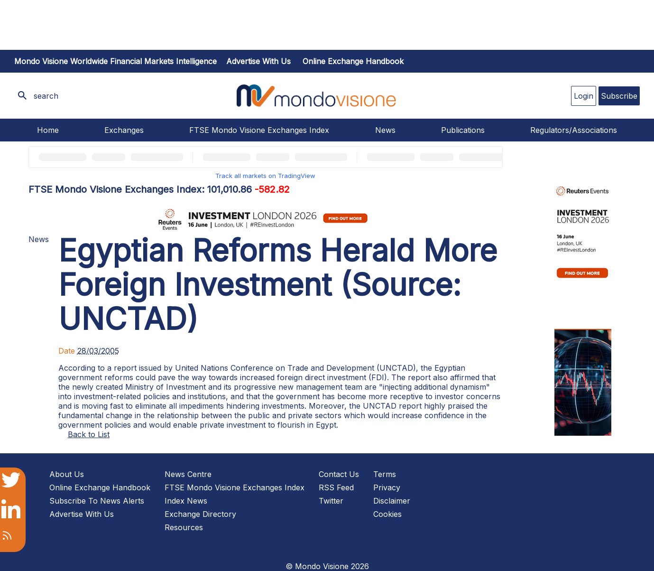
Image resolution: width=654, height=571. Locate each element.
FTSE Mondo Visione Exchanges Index (259, 130)
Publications (463, 130)
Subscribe (619, 96)
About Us (66, 474)
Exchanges (124, 130)
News (385, 130)
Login (583, 96)
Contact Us (339, 474)
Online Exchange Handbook (353, 61)
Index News (186, 500)
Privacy (386, 487)
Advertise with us (258, 61)
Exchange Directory (200, 514)
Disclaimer (391, 500)
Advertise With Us (81, 514)
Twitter (331, 500)
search (46, 96)
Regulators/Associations (573, 130)
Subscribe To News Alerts (96, 500)
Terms (384, 474)
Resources (184, 527)
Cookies (387, 514)
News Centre (188, 474)
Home (48, 130)
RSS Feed (336, 487)
